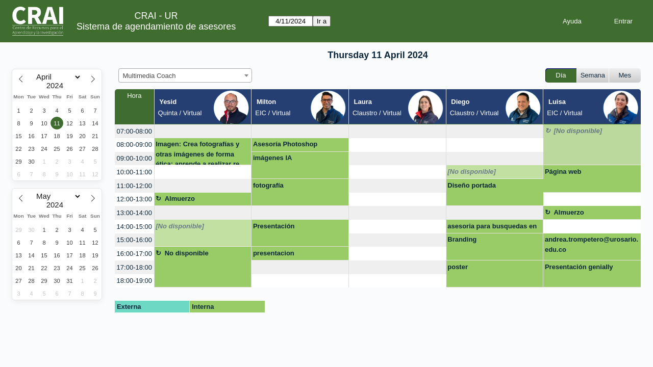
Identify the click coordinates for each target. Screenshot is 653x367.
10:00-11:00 (134, 172)
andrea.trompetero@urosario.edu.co (591, 244)
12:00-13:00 (134, 199)
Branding (461, 239)
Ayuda (572, 21)
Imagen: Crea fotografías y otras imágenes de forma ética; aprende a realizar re (197, 152)
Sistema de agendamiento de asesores (156, 26)
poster (457, 267)
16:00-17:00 (134, 253)
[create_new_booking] (203, 131)
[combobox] (185, 75)
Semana (593, 75)
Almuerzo (180, 198)
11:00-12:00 (134, 186)
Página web (563, 171)
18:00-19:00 (134, 280)
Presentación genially (579, 267)
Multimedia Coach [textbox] (149, 76)
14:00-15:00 (134, 226)
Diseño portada (471, 185)
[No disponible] (578, 131)
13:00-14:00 (134, 213)
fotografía (268, 185)
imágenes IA (272, 158)
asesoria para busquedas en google (492, 227)
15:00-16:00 (134, 240)
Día (561, 75)
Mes (625, 75)
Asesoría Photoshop (285, 144)
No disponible (187, 253)
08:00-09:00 (134, 144)
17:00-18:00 (134, 267)
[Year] (57, 86)
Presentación (274, 226)
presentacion (273, 253)
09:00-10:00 (134, 158)
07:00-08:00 (134, 131)
